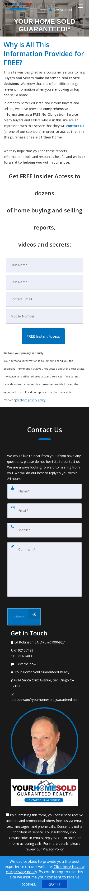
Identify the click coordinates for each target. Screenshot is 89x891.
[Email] (45, 299)
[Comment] (44, 569)
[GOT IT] (55, 884)
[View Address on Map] (44, 683)
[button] (43, 336)
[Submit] (24, 616)
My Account (60, 9)
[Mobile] (45, 316)
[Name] (44, 491)
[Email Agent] (44, 697)
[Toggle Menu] (80, 6)
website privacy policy (31, 400)
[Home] (19, 6)
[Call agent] (44, 642)
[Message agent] (44, 664)
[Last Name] (45, 282)
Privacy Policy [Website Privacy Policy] (53, 849)
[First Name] (45, 265)
